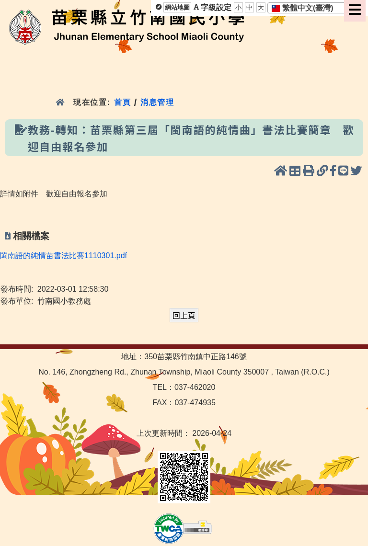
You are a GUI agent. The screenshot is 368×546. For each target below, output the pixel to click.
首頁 (122, 102)
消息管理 (157, 102)
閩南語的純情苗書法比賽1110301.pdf (63, 255)
